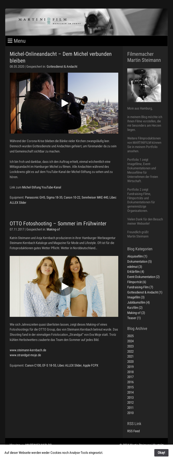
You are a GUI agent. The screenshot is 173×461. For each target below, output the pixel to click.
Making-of (53, 229)
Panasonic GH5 (35, 197)
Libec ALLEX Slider (69, 365)
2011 (130, 408)
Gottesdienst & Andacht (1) (144, 292)
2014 (130, 392)
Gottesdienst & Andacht (62, 67)
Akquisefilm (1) (137, 256)
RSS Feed (133, 431)
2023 (130, 346)
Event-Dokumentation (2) (143, 277)
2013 (130, 398)
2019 (130, 367)
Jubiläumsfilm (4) (138, 302)
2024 (130, 341)
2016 (130, 382)
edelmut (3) (134, 267)
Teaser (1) (134, 318)
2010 (130, 413)
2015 (130, 387)
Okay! (161, 453)
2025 (130, 336)
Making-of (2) (136, 313)
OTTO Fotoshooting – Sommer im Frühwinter (58, 223)
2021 (130, 356)
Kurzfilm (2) (135, 308)
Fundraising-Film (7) (140, 287)
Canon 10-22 (72, 197)
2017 (130, 377)
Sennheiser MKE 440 (95, 197)
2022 (130, 351)
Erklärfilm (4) (135, 272)
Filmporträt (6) (136, 282)
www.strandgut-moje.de (25, 355)
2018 (130, 372)
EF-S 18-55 (49, 365)
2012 (130, 403)
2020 (130, 362)
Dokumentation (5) (139, 262)
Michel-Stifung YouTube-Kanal (41, 187)
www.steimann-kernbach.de (28, 350)
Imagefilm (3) (136, 297)
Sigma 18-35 (54, 197)
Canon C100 (33, 365)
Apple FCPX (90, 365)
